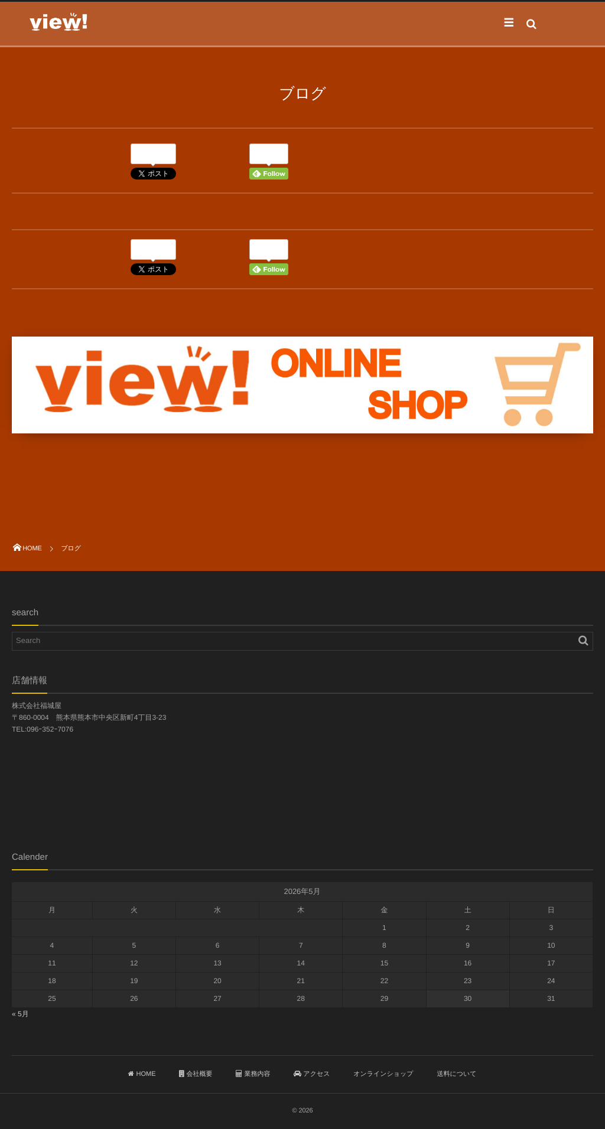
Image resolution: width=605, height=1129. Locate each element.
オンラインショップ (383, 1074)
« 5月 (20, 1014)
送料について (457, 1074)
